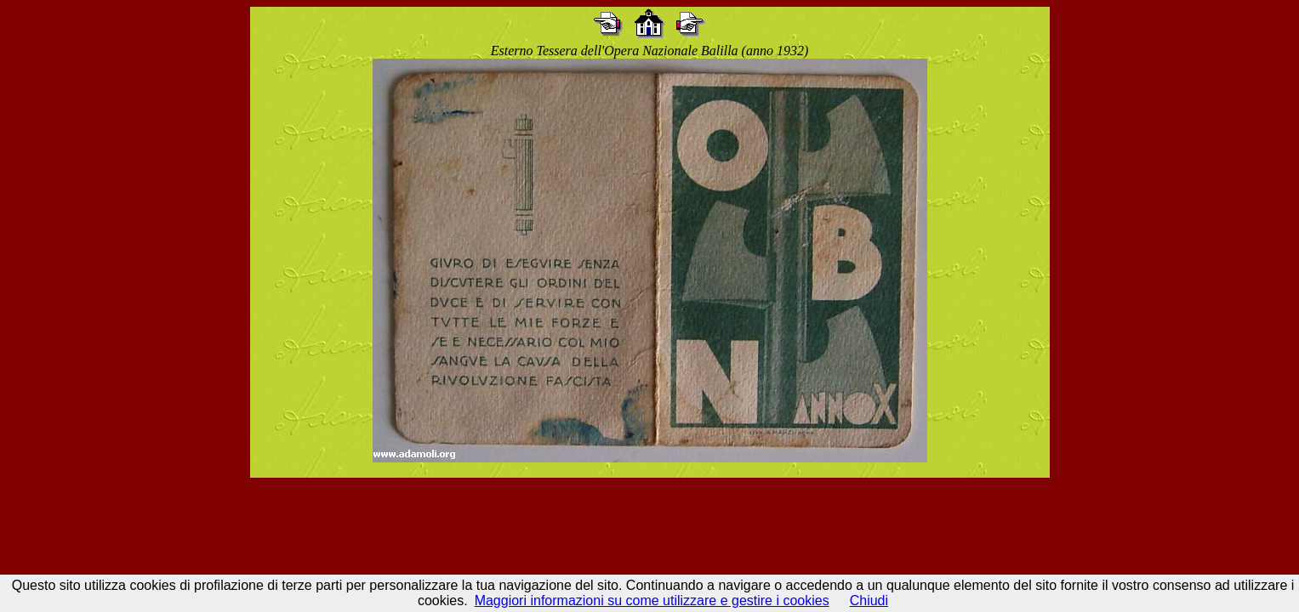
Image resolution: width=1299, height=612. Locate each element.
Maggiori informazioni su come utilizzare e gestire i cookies (652, 600)
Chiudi (869, 600)
